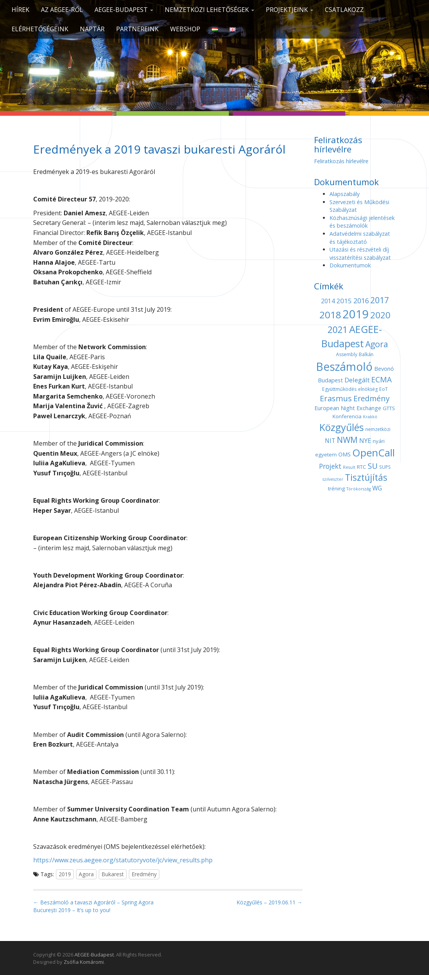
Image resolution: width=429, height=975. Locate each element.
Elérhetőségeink (40, 29)
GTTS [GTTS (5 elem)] (389, 408)
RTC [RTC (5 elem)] (361, 466)
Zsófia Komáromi (84, 961)
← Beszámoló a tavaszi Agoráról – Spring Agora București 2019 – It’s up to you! (93, 906)
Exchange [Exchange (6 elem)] (368, 408)
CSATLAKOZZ (344, 9)
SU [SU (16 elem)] (373, 465)
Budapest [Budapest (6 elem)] (330, 380)
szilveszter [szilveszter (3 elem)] (333, 479)
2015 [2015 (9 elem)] (344, 300)
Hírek (20, 9)
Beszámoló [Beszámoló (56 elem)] (344, 366)
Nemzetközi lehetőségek (209, 9)
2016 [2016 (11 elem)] (361, 300)
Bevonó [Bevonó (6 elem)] (384, 368)
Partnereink (137, 29)
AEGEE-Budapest (124, 9)
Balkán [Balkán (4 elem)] (366, 354)
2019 (65, 874)
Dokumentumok (350, 265)
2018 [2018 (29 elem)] (330, 314)
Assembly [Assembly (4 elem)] (346, 354)
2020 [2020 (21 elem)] (380, 315)
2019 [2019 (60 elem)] (356, 314)
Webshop (185, 29)
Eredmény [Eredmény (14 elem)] (371, 398)
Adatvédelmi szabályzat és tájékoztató (359, 237)
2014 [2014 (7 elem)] (328, 301)
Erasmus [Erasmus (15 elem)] (336, 398)
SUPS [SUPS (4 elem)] (385, 467)
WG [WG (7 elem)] (377, 488)
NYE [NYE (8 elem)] (365, 440)
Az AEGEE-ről (62, 9)
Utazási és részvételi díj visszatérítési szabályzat (360, 253)
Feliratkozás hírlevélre (341, 161)
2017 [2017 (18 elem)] (379, 300)
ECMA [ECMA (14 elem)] (381, 379)
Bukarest (112, 874)
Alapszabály (344, 194)
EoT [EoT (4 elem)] (383, 389)
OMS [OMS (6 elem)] (344, 454)
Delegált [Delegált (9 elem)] (357, 379)
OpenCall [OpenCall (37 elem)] (373, 453)
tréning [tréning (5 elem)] (336, 488)
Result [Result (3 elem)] (349, 467)
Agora (86, 874)
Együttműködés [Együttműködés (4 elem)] (339, 389)
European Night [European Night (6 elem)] (334, 408)
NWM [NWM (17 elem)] (347, 439)
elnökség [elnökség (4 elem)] (368, 389)
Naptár (92, 29)
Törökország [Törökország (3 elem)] (358, 489)
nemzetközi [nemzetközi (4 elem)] (377, 429)
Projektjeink (289, 9)
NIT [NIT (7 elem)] (330, 441)
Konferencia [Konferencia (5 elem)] (347, 416)
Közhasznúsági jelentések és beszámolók (362, 222)
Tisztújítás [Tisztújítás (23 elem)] (366, 477)
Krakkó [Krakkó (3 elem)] (370, 416)
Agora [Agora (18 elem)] (376, 344)
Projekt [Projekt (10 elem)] (330, 466)
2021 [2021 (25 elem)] (338, 329)
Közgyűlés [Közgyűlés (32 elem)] (341, 427)
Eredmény (144, 874)
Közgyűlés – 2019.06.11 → (269, 902)
